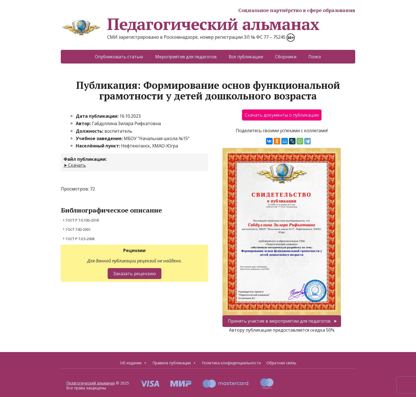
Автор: (84, 123)
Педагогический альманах (190, 24)
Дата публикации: (97, 116)
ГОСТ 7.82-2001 (78, 229)
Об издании (133, 362)
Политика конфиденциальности (231, 362)
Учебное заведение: (100, 138)
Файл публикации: (85, 159)
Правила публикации (174, 362)
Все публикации (246, 57)
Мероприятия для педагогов (186, 57)
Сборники (285, 57)
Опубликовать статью (119, 57)
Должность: (90, 131)
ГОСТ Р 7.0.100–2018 (82, 220)
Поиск (314, 57)
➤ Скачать (75, 165)
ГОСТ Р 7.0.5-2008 (80, 238)
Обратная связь (281, 362)
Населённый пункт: (98, 146)
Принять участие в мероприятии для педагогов (279, 321)
